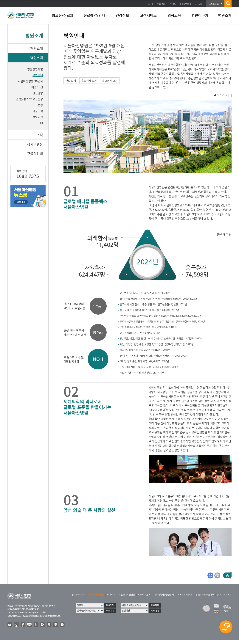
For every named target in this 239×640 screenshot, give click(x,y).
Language (214, 3)
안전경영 (37, 93)
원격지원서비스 (224, 594)
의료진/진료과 (62, 15)
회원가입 (161, 3)
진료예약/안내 (94, 15)
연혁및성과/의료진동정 (29, 99)
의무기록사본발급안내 (164, 594)
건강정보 (122, 15)
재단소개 (36, 48)
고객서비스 (148, 15)
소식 (40, 134)
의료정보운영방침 (127, 594)
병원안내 (37, 75)
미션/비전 (37, 87)
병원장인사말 (35, 69)
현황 (40, 105)
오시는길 (198, 3)
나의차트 (172, 3)
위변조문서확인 (184, 594)
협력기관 (37, 117)
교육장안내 (35, 153)
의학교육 (174, 15)
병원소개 (225, 15)
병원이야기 (199, 15)
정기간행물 (35, 144)
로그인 (150, 3)
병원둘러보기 (185, 3)
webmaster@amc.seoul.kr (34, 612)
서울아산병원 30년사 (30, 81)
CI (41, 123)
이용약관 (111, 594)
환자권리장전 (78, 594)
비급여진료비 (144, 594)
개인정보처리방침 (96, 594)
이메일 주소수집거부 (204, 594)
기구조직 (37, 111)
